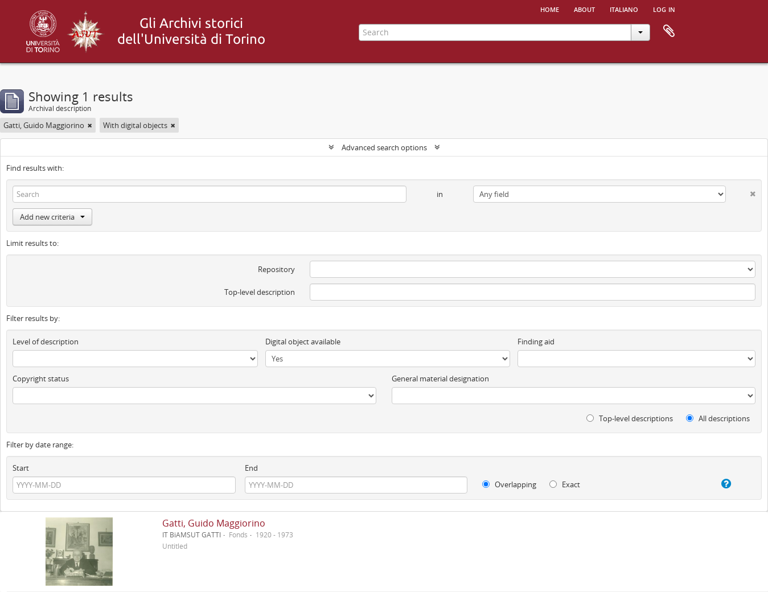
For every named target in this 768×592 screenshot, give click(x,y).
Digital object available (302, 341)
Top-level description (259, 292)
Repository (276, 269)
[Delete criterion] (740, 192)
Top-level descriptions (629, 418)
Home (549, 8)
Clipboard (669, 31)
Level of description (46, 341)
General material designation (440, 378)
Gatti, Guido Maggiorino (213, 523)
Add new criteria (52, 217)
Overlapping (509, 484)
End (251, 468)
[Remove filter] (90, 125)
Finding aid (536, 341)
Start (21, 468)
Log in (664, 8)
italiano (624, 8)
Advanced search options (384, 147)
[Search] (209, 194)
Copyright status (41, 378)
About (584, 8)
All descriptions (718, 418)
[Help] (716, 484)
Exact (564, 484)
